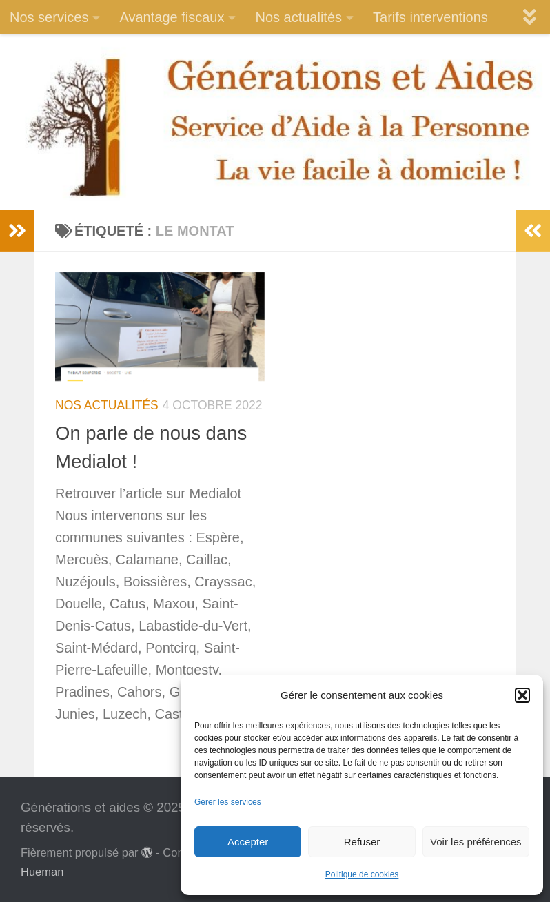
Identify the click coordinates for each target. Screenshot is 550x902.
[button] (522, 695)
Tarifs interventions (430, 17)
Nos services (49, 17)
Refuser (362, 842)
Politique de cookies (362, 874)
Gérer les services (227, 802)
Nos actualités (298, 17)
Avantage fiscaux (171, 17)
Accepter (247, 842)
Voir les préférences (476, 842)
